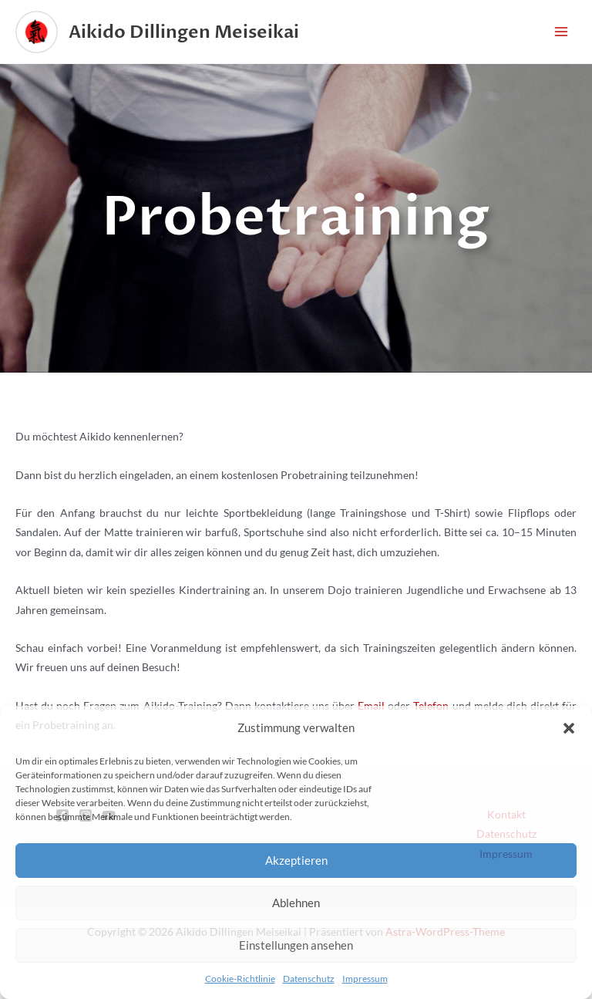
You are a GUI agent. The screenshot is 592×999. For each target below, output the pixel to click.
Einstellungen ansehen (296, 945)
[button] (569, 728)
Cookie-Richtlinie (240, 978)
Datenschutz (309, 978)
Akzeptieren (296, 860)
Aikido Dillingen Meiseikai (184, 32)
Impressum (365, 978)
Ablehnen (296, 903)
